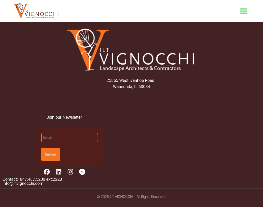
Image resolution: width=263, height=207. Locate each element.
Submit (50, 154)
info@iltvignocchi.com (23, 183)
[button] (244, 11)
